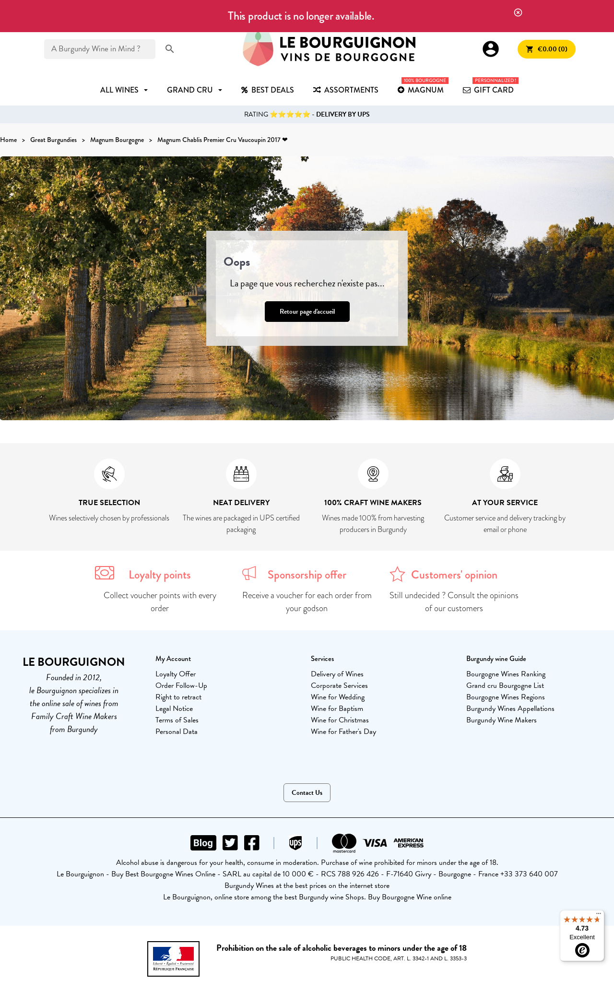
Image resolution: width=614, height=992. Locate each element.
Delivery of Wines (337, 674)
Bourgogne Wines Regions (505, 697)
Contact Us (307, 793)
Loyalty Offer (175, 674)
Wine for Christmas (340, 720)
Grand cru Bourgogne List (505, 685)
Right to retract (178, 697)
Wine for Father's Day (343, 731)
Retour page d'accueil (307, 312)
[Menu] (598, 915)
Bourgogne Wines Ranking (505, 674)
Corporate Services (339, 685)
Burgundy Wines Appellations (510, 708)
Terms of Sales (177, 720)
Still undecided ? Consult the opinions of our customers (454, 601)
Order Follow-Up (181, 685)
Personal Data (176, 731)
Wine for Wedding (338, 697)
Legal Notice (174, 708)
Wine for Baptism (337, 708)
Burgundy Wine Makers (501, 720)
